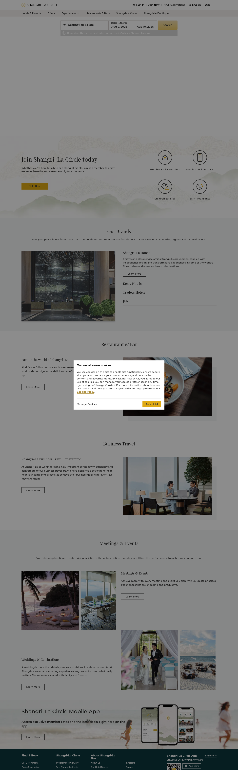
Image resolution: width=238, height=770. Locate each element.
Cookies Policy (85, 391)
